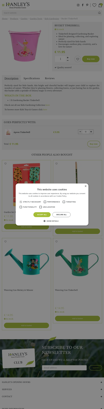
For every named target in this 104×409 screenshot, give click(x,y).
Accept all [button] (42, 215)
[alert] (52, 204)
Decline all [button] (61, 215)
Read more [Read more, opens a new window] (71, 196)
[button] (52, 221)
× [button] (86, 186)
